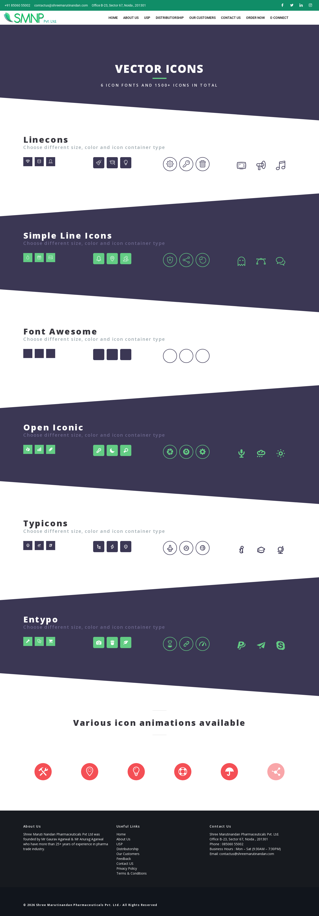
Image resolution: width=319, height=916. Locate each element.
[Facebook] (281, 5)
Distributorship (170, 18)
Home (116, 18)
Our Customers (202, 18)
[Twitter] (291, 5)
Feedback (123, 858)
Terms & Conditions (131, 873)
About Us (133, 18)
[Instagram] (309, 5)
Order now (253, 18)
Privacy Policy (126, 868)
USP (148, 18)
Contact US (124, 863)
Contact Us (229, 18)
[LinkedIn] (300, 5)
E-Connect (276, 18)
